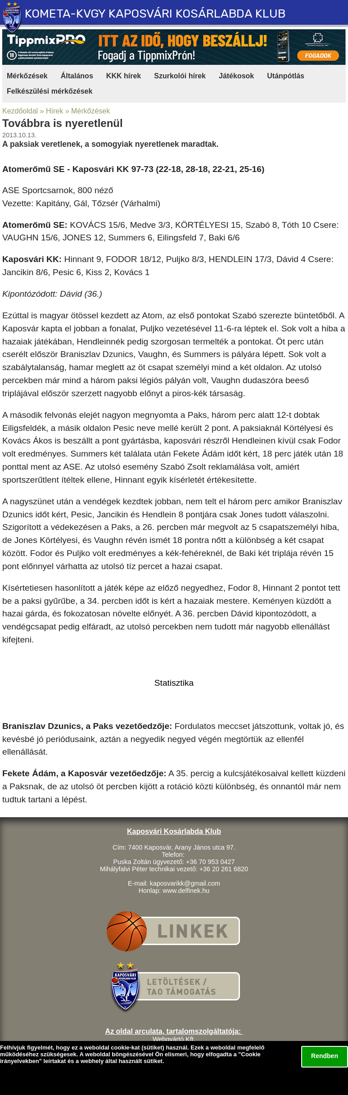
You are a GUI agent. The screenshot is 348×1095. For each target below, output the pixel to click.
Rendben (324, 1055)
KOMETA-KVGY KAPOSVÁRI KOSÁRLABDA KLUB (155, 13)
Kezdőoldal (20, 111)
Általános (77, 76)
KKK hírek (123, 76)
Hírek (54, 111)
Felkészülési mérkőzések (49, 91)
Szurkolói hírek (180, 76)
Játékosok (236, 76)
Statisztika (174, 683)
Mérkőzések (27, 76)
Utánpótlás (285, 76)
